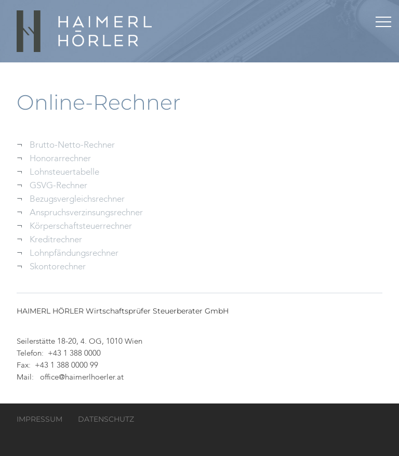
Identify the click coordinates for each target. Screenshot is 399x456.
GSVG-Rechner (58, 185)
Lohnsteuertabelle (64, 172)
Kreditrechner (56, 240)
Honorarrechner (60, 158)
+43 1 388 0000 (74, 354)
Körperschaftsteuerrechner (81, 226)
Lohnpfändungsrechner (74, 253)
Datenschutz (106, 419)
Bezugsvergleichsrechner (77, 199)
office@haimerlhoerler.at (82, 378)
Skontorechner (58, 267)
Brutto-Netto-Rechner (72, 145)
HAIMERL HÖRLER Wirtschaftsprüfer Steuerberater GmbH (85, 31)
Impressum (39, 419)
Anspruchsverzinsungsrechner (86, 213)
